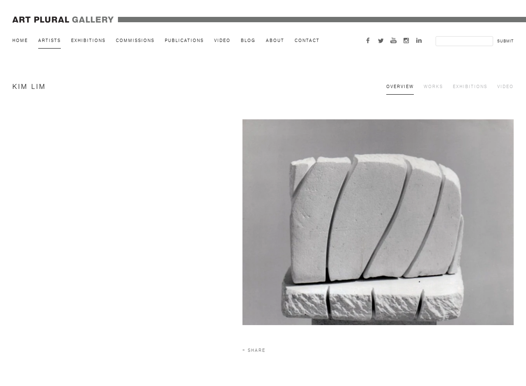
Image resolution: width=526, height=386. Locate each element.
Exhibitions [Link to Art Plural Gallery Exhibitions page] (88, 40)
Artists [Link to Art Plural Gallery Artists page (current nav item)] (49, 40)
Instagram (406, 40)
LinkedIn (419, 40)
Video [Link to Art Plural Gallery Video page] (222, 40)
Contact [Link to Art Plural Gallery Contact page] (307, 40)
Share (256, 350)
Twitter (380, 40)
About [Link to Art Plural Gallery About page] (275, 40)
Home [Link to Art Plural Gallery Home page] (20, 40)
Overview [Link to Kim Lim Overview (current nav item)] (400, 86)
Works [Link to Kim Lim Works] (433, 86)
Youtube (393, 40)
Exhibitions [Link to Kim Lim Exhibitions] (470, 86)
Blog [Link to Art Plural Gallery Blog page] (248, 40)
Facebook (368, 40)
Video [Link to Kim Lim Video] (505, 86)
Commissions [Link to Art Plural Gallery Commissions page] (135, 40)
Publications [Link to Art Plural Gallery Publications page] (184, 40)
